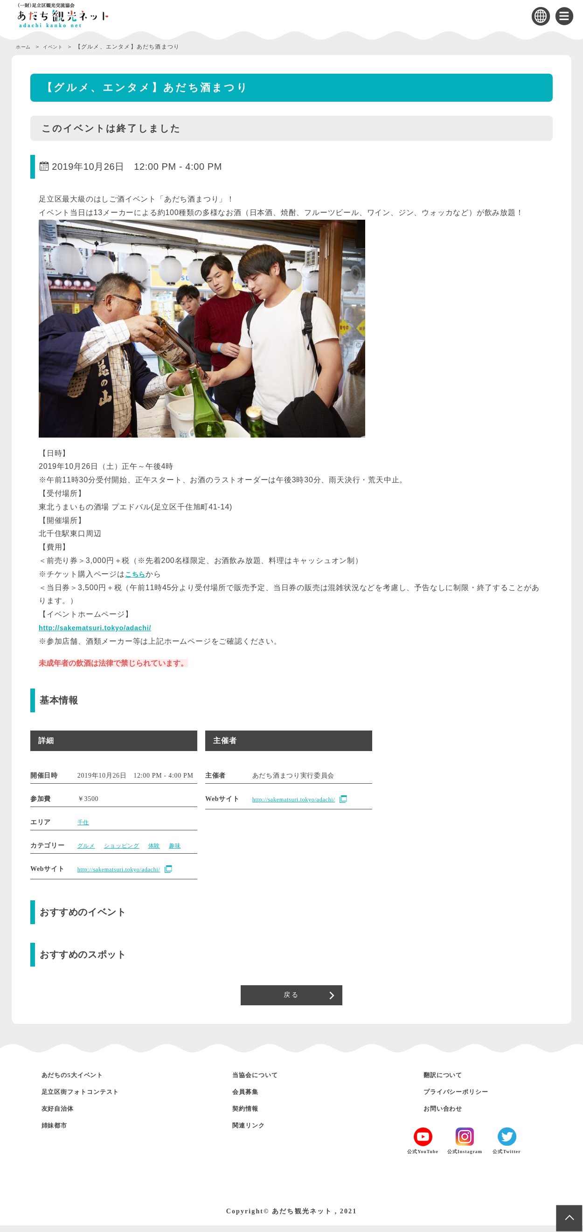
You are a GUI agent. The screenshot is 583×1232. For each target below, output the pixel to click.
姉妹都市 (59, 1131)
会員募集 (249, 1098)
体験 (164, 845)
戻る (291, 998)
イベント (60, 46)
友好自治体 (63, 1115)
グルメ (87, 845)
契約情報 (249, 1115)
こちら (136, 574)
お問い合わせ (449, 1115)
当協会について (262, 1081)
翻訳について (449, 1081)
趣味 (186, 845)
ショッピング (127, 845)
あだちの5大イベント (83, 1081)
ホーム (25, 46)
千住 (84, 822)
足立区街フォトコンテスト (93, 1098)
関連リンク (253, 1131)
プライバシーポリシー (466, 1098)
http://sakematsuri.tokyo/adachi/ (102, 628)
